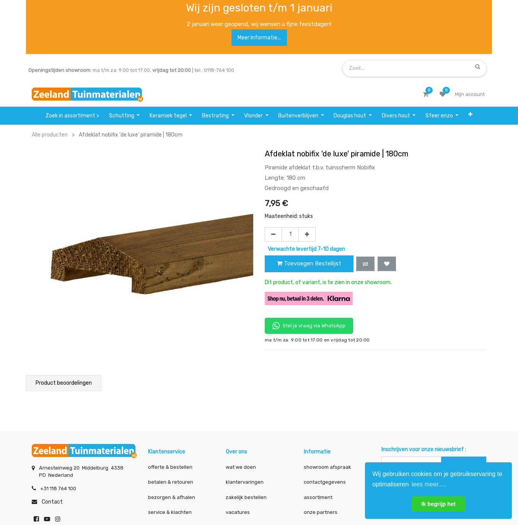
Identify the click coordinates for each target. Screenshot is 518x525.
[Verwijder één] (273, 234)
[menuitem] (72, 116)
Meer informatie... (259, 37)
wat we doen (241, 466)
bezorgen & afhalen (171, 496)
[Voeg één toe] (307, 234)
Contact (52, 501)
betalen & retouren (170, 481)
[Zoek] (477, 67)
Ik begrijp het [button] (438, 504)
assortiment (318, 496)
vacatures (238, 511)
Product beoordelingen (64, 383)
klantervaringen (245, 481)
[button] (470, 116)
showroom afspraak (327, 466)
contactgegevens (325, 481)
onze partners (320, 511)
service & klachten (170, 511)
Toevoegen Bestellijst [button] (309, 263)
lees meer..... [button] (429, 484)
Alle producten (50, 135)
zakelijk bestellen (246, 496)
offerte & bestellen (171, 466)
